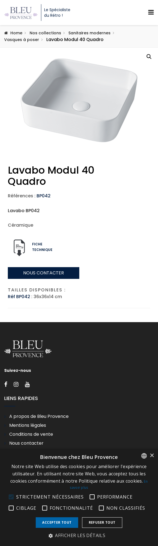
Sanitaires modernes (89, 33)
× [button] (152, 456)
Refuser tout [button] (102, 522)
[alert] (79, 497)
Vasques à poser (21, 39)
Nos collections (45, 33)
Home (16, 33)
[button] (149, 57)
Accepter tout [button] (56, 522)
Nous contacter (43, 306)
